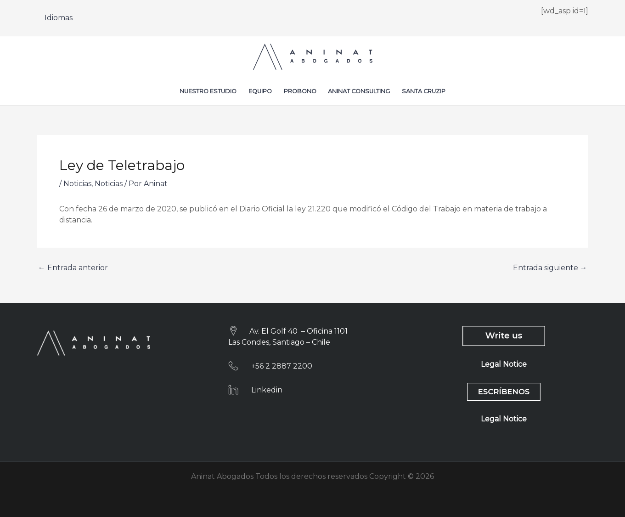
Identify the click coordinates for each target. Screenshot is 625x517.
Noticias (77, 183)
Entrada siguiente (550, 268)
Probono (300, 91)
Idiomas (59, 17)
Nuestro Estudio (208, 91)
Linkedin (266, 390)
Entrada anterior (73, 268)
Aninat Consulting (359, 91)
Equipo (260, 91)
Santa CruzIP (423, 91)
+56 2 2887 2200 (281, 366)
